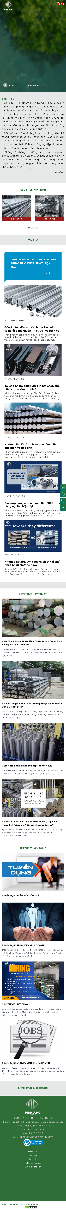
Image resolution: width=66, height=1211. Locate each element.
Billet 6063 (16, 219)
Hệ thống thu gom (33, 1163)
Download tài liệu (33, 1167)
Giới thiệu (33, 1155)
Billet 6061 (49, 219)
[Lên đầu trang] (63, 507)
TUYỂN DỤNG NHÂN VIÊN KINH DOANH (23, 945)
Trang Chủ (33, 1152)
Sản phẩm (33, 1159)
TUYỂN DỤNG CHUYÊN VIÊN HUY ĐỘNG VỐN (26, 1063)
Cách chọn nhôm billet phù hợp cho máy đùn (27, 766)
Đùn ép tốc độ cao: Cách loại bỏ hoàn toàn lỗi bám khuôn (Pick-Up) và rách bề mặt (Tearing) (31, 331)
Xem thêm (59, 172)
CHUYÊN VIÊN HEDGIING (15, 1004)
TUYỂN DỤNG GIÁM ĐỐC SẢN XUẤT (21, 895)
